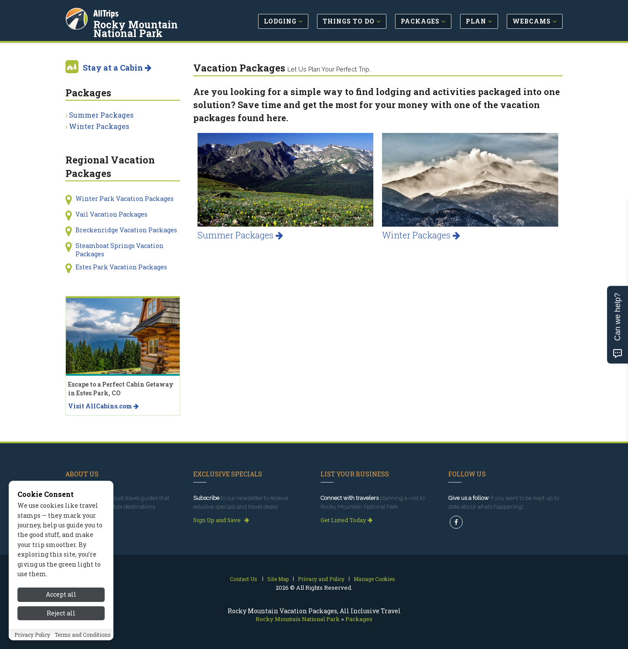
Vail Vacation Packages (111, 214)
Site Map (278, 578)
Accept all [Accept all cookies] (61, 608)
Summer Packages (240, 235)
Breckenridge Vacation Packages (126, 230)
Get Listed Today (346, 520)
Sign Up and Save (221, 520)
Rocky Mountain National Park (159, 28)
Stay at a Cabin (117, 67)
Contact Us (243, 578)
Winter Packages (421, 235)
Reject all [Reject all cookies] (61, 626)
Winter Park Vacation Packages (124, 198)
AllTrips (106, 12)
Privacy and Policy (321, 578)
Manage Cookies (374, 578)
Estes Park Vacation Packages (121, 267)
